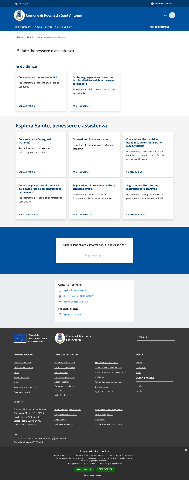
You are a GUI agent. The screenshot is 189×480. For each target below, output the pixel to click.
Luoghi (139, 386)
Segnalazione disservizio (65, 414)
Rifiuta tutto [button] (105, 469)
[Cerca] (172, 15)
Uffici (16, 372)
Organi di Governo (22, 362)
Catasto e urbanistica (64, 386)
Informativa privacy (104, 414)
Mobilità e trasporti (63, 395)
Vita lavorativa (61, 372)
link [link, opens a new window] (120, 463)
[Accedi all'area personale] (161, 3)
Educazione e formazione (106, 362)
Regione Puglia (21, 3)
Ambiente (99, 377)
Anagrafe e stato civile (64, 362)
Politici (17, 382)
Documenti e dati (22, 392)
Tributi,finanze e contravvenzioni (110, 372)
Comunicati (141, 367)
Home (20, 37)
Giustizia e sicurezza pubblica (108, 367)
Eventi (139, 391)
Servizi (30, 37)
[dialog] (94, 463)
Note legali (100, 419)
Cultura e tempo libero (64, 367)
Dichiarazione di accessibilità (108, 424)
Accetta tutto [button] (84, 469)
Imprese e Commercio (64, 377)
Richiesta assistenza (63, 424)
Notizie (139, 362)
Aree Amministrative (23, 367)
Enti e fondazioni (21, 377)
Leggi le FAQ (60, 419)
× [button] (186, 450)
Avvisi (138, 372)
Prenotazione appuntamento (67, 409)
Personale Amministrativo (26, 387)
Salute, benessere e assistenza (109, 382)
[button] (94, 475)
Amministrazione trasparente (108, 409)
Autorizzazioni (101, 387)
